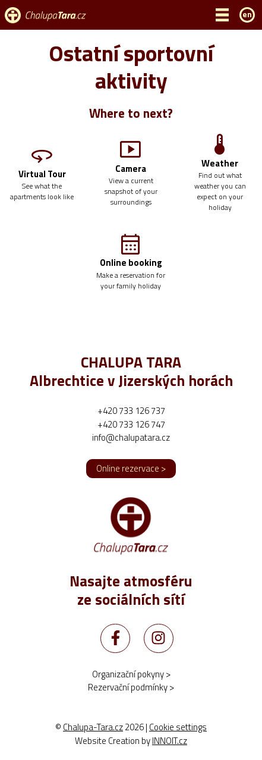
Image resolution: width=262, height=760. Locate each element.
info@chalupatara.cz (131, 437)
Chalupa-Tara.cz (93, 727)
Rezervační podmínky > (131, 687)
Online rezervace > (131, 468)
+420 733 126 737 (131, 410)
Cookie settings (178, 727)
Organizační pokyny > (131, 674)
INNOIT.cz (169, 741)
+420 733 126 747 (131, 424)
